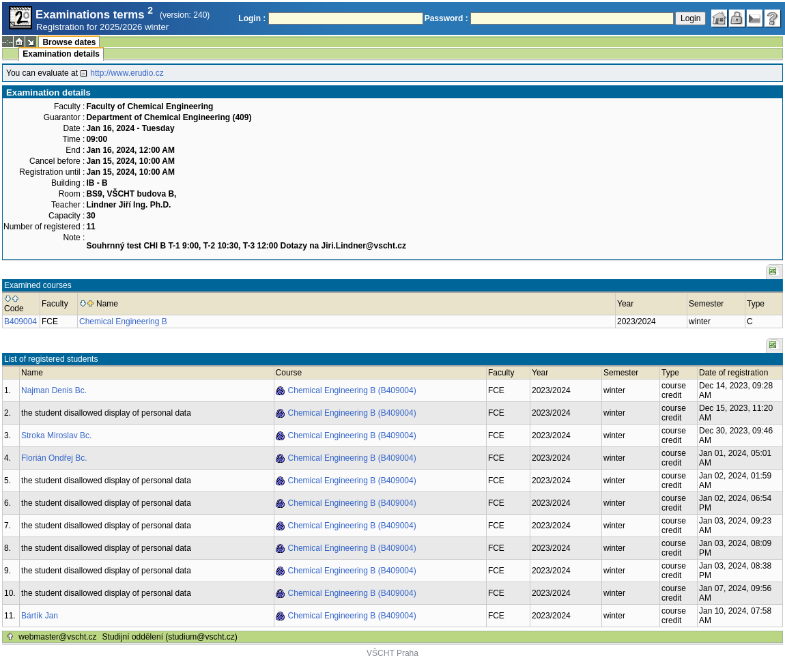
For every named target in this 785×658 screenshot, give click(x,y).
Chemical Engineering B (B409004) (352, 390)
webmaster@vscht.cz (57, 637)
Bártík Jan (39, 615)
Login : (252, 18)
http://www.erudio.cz (126, 73)
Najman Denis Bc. (54, 390)
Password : (446, 18)
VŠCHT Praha (392, 653)
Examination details (61, 54)
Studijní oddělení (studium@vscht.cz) (170, 637)
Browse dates (69, 42)
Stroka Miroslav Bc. (56, 435)
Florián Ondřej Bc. (54, 458)
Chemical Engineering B (123, 321)
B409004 (20, 321)
